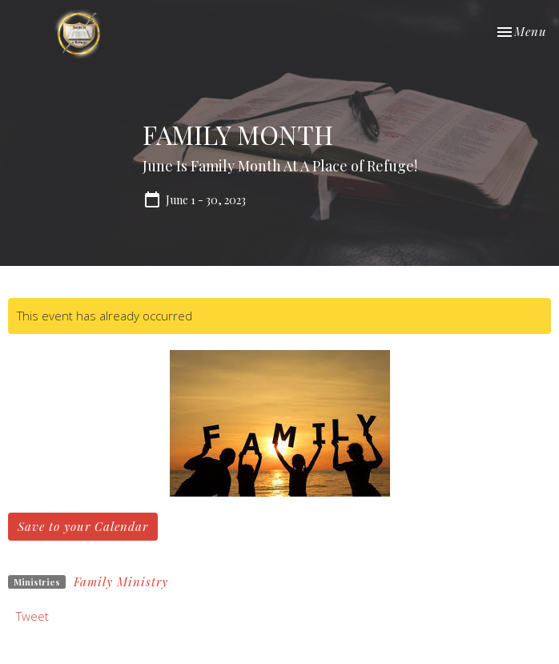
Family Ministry (121, 581)
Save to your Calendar (83, 526)
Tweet (32, 616)
